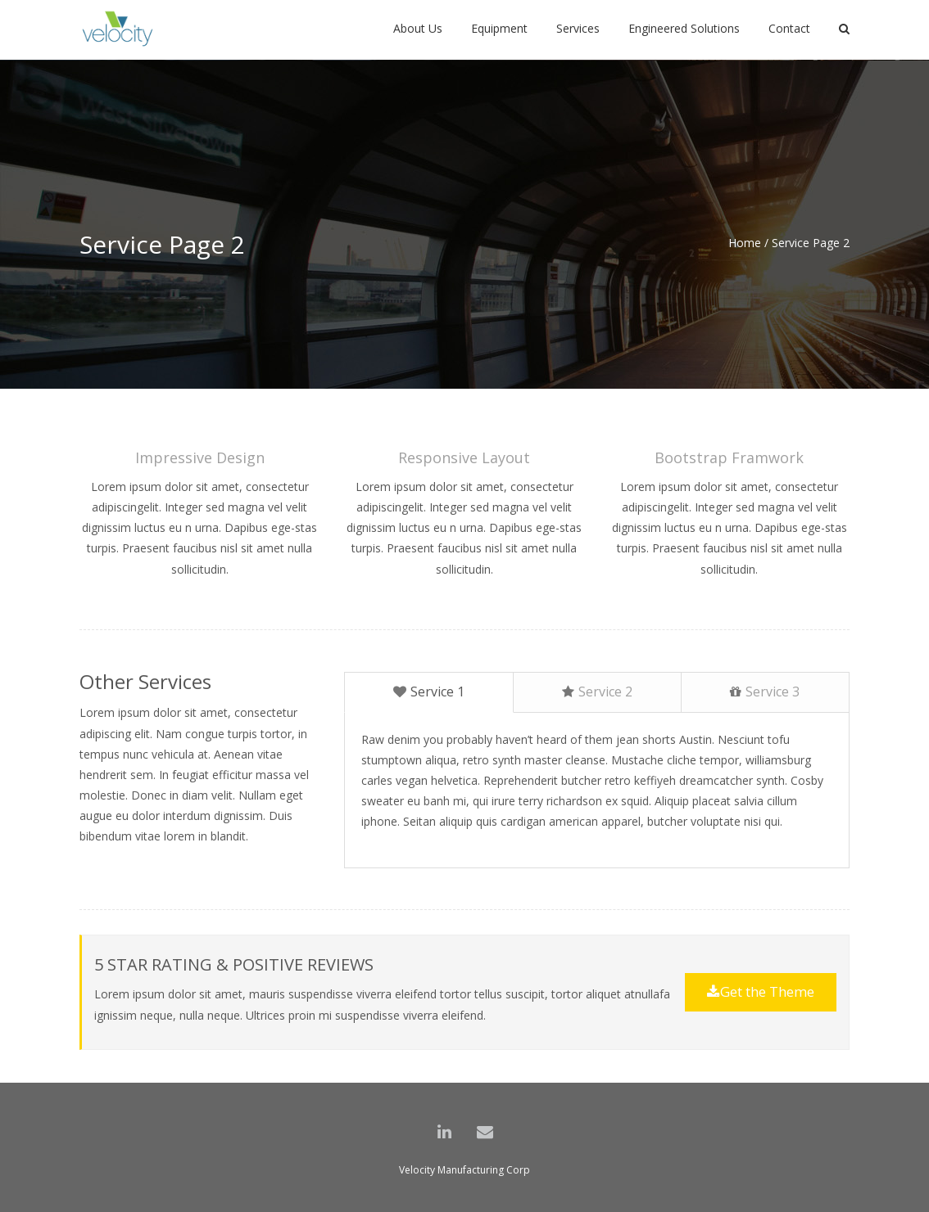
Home (744, 242)
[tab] (428, 692)
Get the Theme (760, 991)
